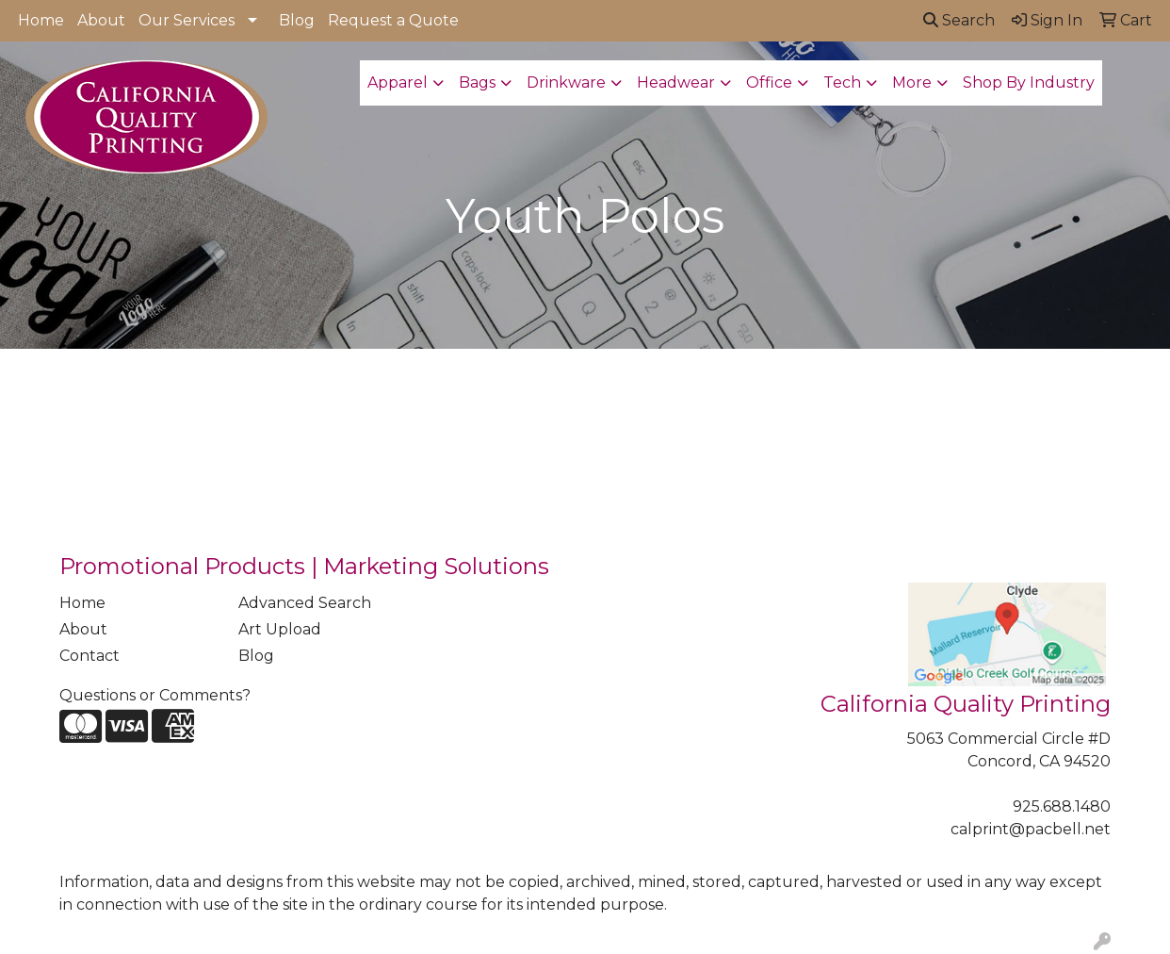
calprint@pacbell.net (1031, 829)
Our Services (186, 20)
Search (959, 20)
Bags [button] (477, 82)
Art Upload (279, 629)
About (101, 20)
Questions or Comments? (155, 695)
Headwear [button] (676, 82)
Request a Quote (393, 20)
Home (41, 20)
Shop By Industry (1029, 82)
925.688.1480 (1062, 806)
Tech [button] (842, 82)
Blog (297, 20)
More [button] (912, 82)
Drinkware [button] (566, 82)
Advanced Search (304, 603)
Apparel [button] (397, 82)
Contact (89, 656)
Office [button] (769, 82)
